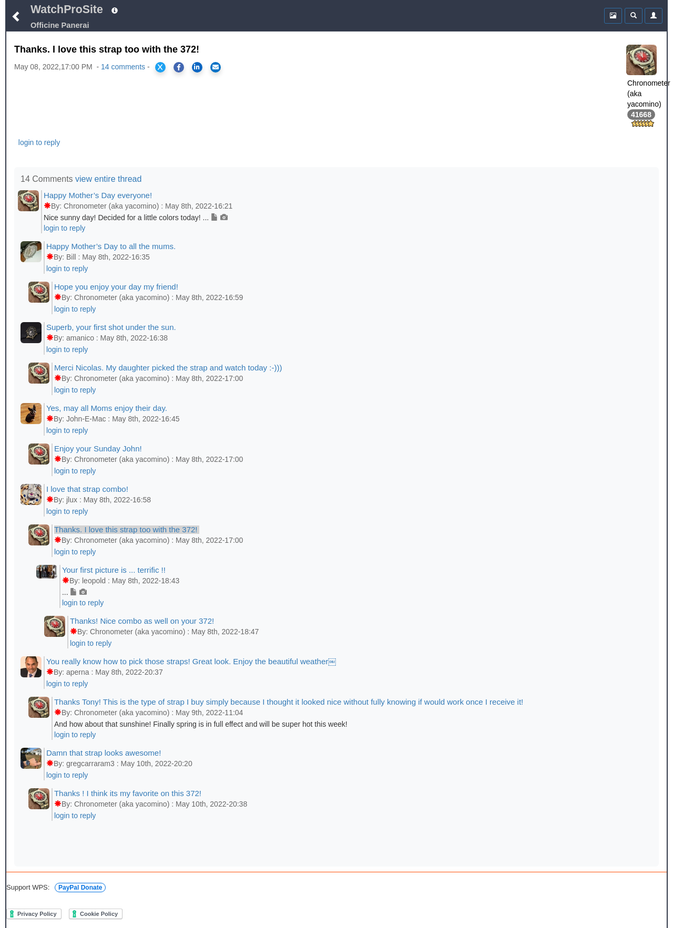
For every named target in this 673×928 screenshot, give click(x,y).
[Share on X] (160, 67)
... (74, 592)
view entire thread (108, 178)
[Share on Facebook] (179, 67)
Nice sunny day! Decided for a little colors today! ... (136, 217)
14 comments (123, 67)
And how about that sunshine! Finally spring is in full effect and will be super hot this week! (201, 724)
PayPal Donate (80, 887)
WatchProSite (66, 9)
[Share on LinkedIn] (197, 67)
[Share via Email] (215, 67)
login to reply (39, 142)
